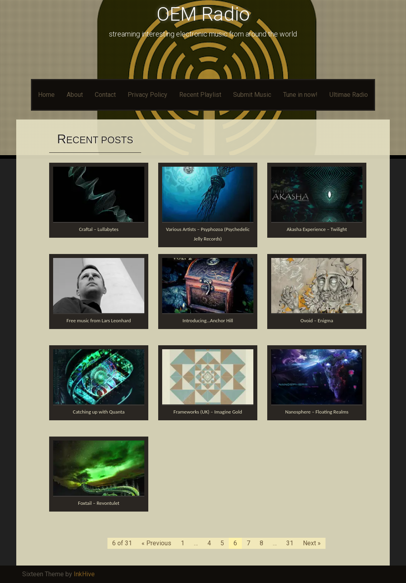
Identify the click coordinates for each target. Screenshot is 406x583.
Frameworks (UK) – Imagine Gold (207, 412)
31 (289, 543)
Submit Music (252, 94)
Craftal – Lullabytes (99, 229)
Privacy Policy (147, 94)
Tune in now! (300, 94)
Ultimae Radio (348, 94)
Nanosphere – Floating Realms (317, 412)
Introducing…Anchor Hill (207, 320)
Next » (312, 543)
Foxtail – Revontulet (98, 503)
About (75, 94)
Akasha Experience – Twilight (317, 229)
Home (46, 94)
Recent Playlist (200, 94)
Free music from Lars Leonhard (99, 320)
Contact (105, 94)
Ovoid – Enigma (317, 320)
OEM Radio (203, 14)
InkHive (84, 574)
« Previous (156, 543)
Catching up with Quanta (98, 412)
